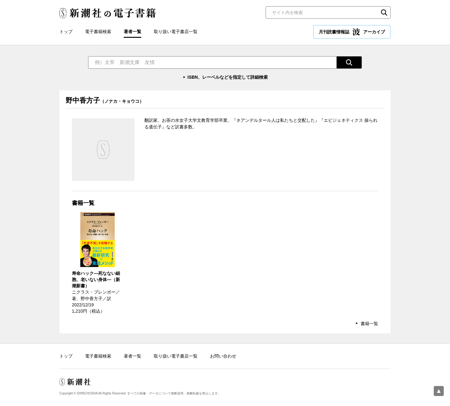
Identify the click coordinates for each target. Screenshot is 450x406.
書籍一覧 (369, 323)
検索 (384, 12)
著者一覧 (132, 31)
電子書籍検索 (98, 31)
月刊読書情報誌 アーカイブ (352, 32)
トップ (65, 31)
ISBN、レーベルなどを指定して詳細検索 (228, 77)
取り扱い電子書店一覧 (176, 31)
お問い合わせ (223, 356)
